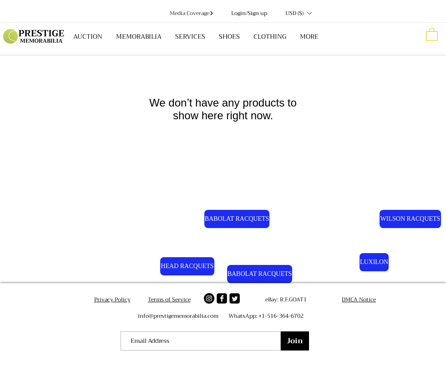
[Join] (295, 341)
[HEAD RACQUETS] (187, 266)
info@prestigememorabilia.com (178, 315)
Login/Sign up (249, 13)
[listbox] (298, 13)
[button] (298, 13)
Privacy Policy (112, 299)
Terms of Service (169, 299)
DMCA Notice (359, 299)
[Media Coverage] (191, 13)
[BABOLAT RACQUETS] (236, 219)
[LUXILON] (374, 262)
